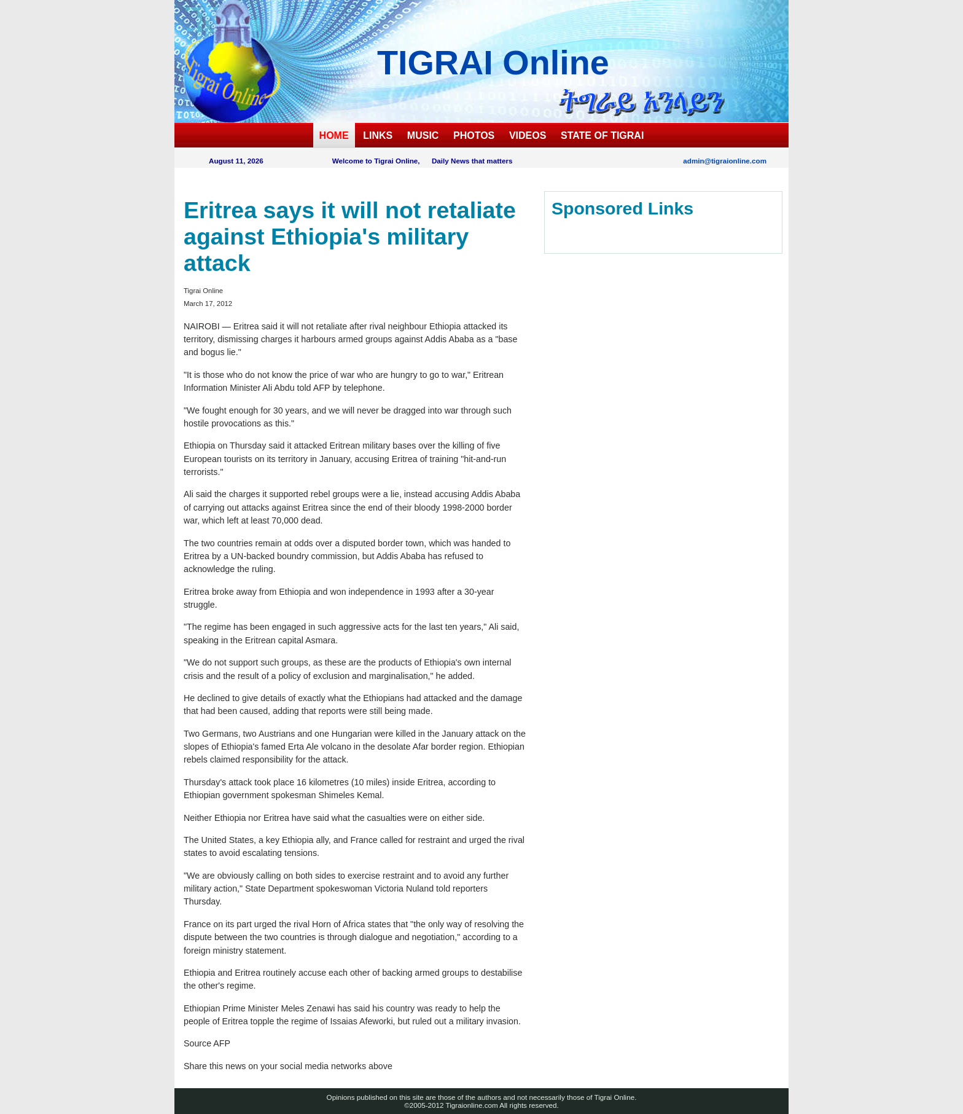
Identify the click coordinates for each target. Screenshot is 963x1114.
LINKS (377, 135)
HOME (334, 135)
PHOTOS (473, 135)
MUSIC (423, 135)
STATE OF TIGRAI (602, 135)
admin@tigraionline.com (724, 161)
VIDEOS (527, 135)
